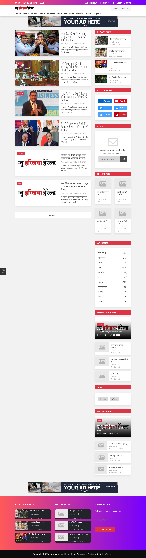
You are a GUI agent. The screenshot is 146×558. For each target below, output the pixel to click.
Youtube (120, 101)
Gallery (89, 13)
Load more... (53, 215)
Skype (104, 114)
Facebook (104, 101)
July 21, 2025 (115, 352)
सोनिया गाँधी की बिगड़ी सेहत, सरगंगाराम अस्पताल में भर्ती (74, 156)
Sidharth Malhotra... (38, 533)
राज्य (26, 13)
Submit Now (91, 2)
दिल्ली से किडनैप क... (37, 522)
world (114, 399)
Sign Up (127, 2)
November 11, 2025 (116, 70)
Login (119, 2)
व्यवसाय (71, 13)
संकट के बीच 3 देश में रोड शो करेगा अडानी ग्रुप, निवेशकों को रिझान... (74, 96)
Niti (103, 197)
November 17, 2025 (76, 518)
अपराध (59, 13)
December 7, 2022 (115, 56)
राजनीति (42, 13)
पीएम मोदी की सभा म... (38, 510)
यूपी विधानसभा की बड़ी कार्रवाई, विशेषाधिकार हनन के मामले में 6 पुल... (74, 66)
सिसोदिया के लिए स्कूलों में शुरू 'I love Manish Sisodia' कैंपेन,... (75, 186)
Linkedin (120, 108)
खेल (65, 13)
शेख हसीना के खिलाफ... (78, 510)
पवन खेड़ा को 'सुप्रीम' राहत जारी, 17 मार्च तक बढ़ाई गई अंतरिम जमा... (73, 36)
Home (18, 13)
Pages (97, 13)
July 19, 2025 (114, 335)
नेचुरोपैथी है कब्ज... (76, 522)
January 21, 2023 (115, 44)
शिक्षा (100, 301)
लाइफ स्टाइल (51, 13)
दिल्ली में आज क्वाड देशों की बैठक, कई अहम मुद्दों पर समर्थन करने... (75, 126)
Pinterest (120, 114)
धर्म (99, 296)
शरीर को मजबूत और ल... (78, 533)
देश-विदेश (34, 13)
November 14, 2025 (116, 449)
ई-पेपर (100, 291)
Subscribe (105, 529)
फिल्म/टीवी (80, 13)
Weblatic (109, 554)
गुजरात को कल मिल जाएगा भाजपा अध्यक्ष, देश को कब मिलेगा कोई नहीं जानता (110, 428)
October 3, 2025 (116, 433)
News (69, 43)
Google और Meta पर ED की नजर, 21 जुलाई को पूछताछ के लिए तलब (111, 330)
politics (103, 399)
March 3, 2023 (80, 43)
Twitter (104, 108)
